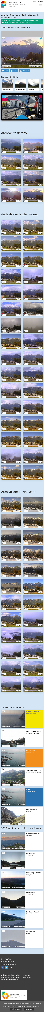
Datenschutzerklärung (8, 964)
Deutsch (35, 1)
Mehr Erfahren (16, 1009)
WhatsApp (26, 71)
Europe (3, 27)
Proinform (8, 959)
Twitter (6, 967)
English (40, 1)
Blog (11, 967)
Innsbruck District (25, 27)
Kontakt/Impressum (7, 961)
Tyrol (16, 27)
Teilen (15, 71)
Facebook (2, 967)
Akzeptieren (29, 1009)
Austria (10, 27)
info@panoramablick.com (9, 979)
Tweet (6, 71)
